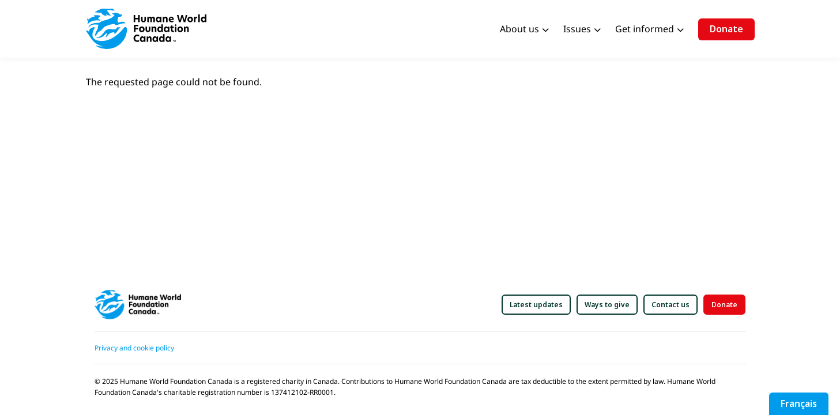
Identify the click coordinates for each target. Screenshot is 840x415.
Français (799, 403)
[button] (536, 305)
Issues (577, 28)
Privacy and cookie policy (134, 348)
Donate (726, 28)
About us (519, 28)
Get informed (644, 28)
